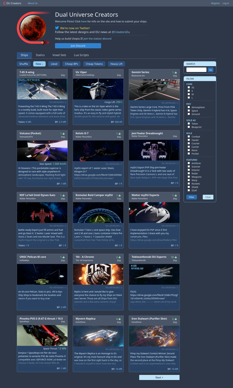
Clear (208, 197)
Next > (159, 377)
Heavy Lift (116, 64)
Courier (196, 143)
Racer (195, 150)
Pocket (195, 153)
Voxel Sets (59, 55)
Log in (226, 3)
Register (215, 3)
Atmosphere (198, 107)
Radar (195, 173)
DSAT (194, 190)
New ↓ (39, 64)
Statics (40, 55)
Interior (196, 170)
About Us (32, 3)
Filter (191, 197)
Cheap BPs (71, 64)
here (84, 21)
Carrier (195, 146)
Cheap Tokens (94, 64)
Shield (195, 187)
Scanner (196, 166)
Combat (196, 136)
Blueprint (196, 127)
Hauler (195, 140)
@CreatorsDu (121, 32)
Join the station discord (97, 38)
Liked (54, 64)
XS (193, 87)
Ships (24, 55)
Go (210, 69)
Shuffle (23, 64)
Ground (196, 114)
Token (195, 123)
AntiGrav (196, 163)
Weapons (196, 176)
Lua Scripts (81, 55)
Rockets (196, 183)
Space (195, 110)
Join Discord (78, 46)
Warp (194, 180)
